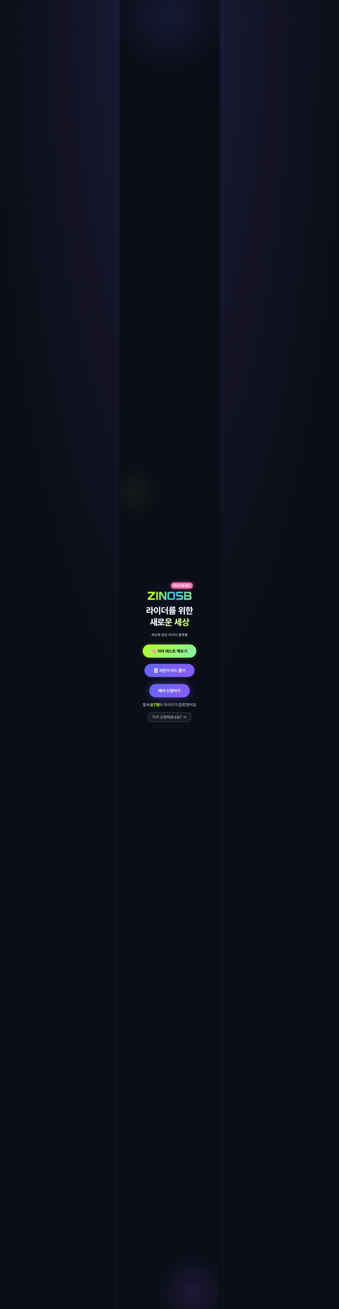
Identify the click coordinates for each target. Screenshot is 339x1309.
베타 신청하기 (169, 690)
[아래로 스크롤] (170, 1301)
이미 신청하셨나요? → (169, 717)
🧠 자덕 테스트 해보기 (169, 651)
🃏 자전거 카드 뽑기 (169, 670)
